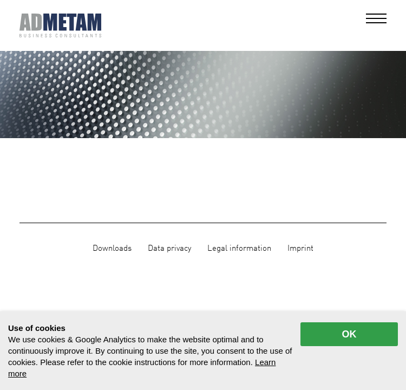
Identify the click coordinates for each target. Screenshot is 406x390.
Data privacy (169, 248)
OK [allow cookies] (349, 334)
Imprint (300, 248)
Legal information (239, 248)
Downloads (112, 248)
